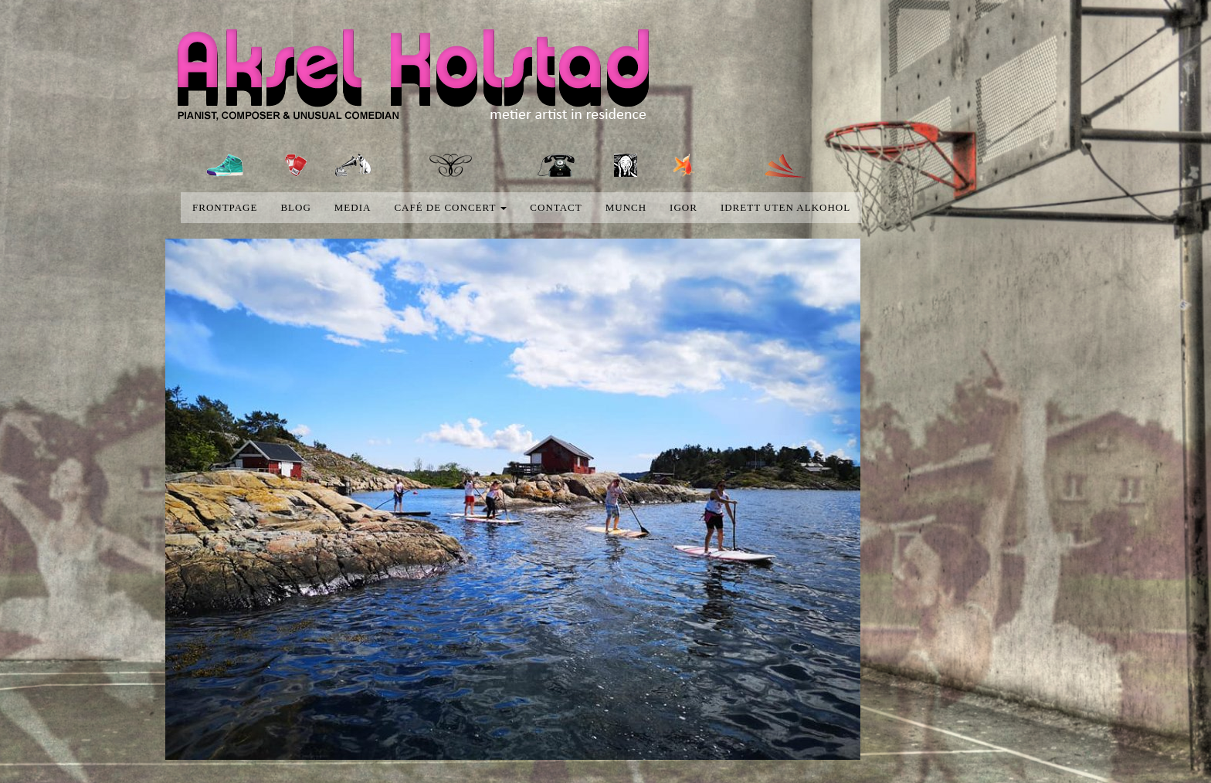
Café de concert (450, 207)
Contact (556, 207)
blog (295, 207)
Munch (626, 207)
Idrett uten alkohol (785, 207)
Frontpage (224, 207)
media (352, 207)
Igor (683, 207)
